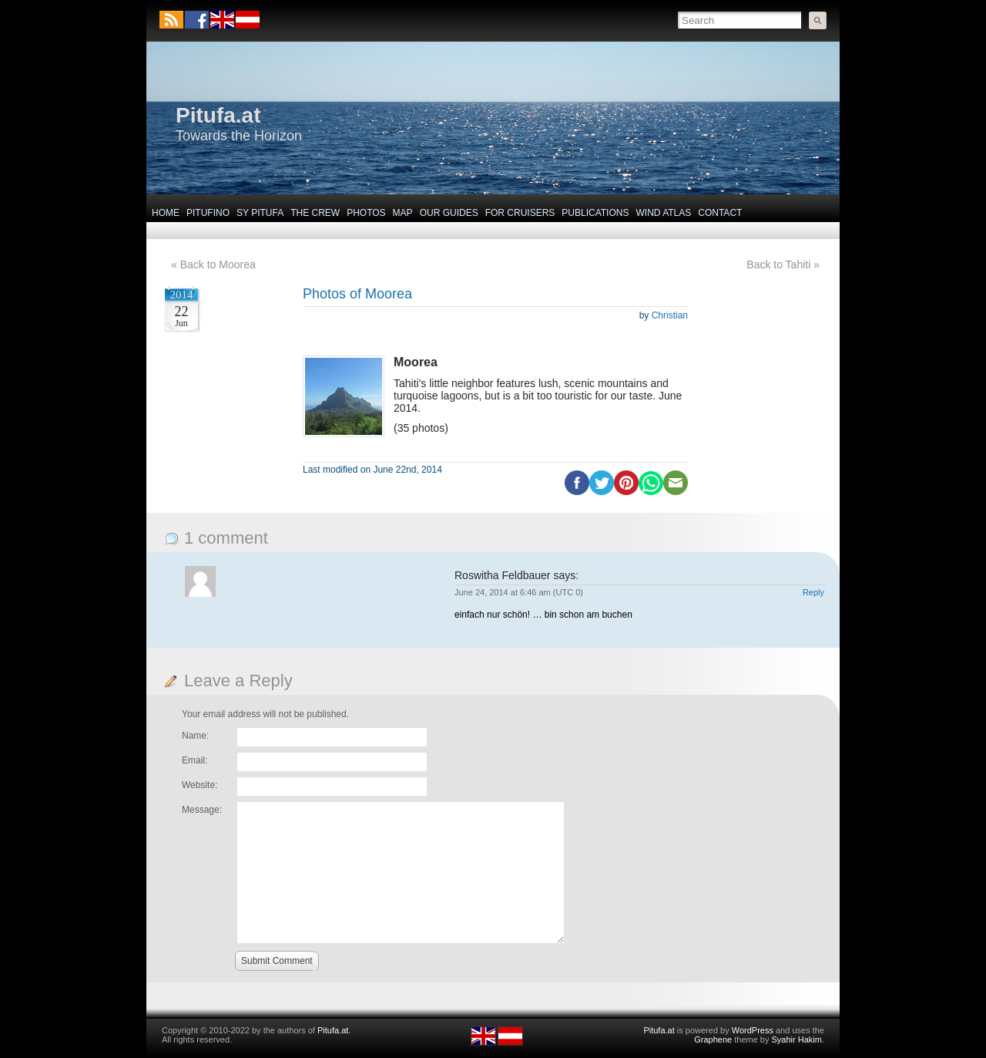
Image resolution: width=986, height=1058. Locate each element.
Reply (813, 592)
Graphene (713, 1039)
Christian (670, 315)
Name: (195, 735)
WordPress (752, 1030)
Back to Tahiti (778, 264)
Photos (366, 212)
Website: (199, 785)
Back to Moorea (218, 264)
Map (403, 212)
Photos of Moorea (357, 294)
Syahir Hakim (797, 1039)
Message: (202, 809)
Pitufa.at (218, 115)
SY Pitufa (259, 212)
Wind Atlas (663, 212)
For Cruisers (520, 212)
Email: (194, 760)
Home (165, 212)
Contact (720, 212)
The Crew (315, 212)
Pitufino (208, 212)
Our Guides (449, 212)
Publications (595, 212)
